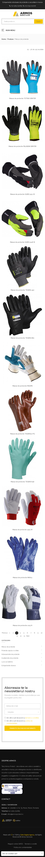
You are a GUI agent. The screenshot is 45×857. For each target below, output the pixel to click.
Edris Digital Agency (27, 835)
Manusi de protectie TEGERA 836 (22, 482)
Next (27, 636)
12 (21, 636)
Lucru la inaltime (7, 662)
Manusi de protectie (8, 647)
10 (41, 633)
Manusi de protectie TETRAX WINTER (22, 98)
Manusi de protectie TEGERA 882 (22, 338)
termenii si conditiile (32, 718)
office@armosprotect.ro (15, 814)
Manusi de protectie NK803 (22, 577)
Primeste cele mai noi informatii (22, 728)
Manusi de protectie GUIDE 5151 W (22, 194)
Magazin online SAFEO (15, 844)
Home (4, 39)
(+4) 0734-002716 (30, 6)
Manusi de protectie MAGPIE (23, 386)
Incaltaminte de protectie (10, 658)
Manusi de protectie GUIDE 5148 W (22, 242)
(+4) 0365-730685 (16, 6)
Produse (10, 39)
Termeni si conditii (31, 844)
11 (17, 636)
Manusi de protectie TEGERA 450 (22, 290)
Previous (5, 633)
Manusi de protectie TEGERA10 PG (22, 434)
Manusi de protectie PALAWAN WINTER (22, 146)
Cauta (38, 21)
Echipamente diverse (9, 665)
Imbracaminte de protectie (10, 654)
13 (24, 636)
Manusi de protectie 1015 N (22, 625)
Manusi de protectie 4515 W (22, 529)
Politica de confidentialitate (23, 847)
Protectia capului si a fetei (10, 650)
